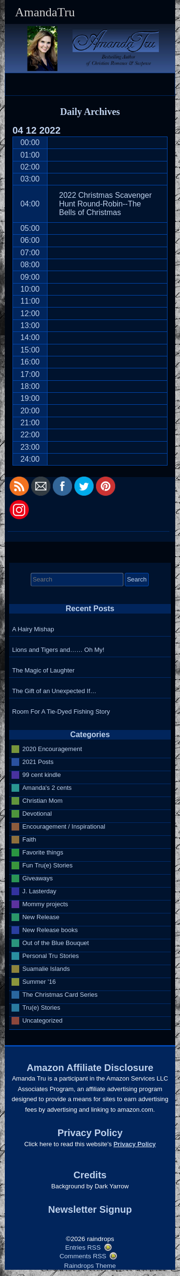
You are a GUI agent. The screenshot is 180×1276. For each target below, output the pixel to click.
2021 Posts (37, 761)
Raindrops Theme (90, 1265)
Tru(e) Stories (41, 1007)
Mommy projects (45, 904)
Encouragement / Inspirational (63, 826)
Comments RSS (83, 1256)
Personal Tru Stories (50, 955)
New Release (40, 917)
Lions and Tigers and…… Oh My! (58, 649)
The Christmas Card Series (59, 994)
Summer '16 (39, 981)
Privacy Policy (134, 1144)
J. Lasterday (39, 891)
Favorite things (42, 852)
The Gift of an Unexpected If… (54, 691)
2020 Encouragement (52, 748)
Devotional (36, 813)
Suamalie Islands (46, 968)
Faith (29, 839)
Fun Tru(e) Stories (47, 865)
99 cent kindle (41, 774)
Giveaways (37, 878)
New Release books (50, 930)
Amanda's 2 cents (47, 787)
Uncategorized (42, 1020)
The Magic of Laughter (43, 670)
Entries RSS (83, 1247)
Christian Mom (42, 800)
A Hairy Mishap (33, 629)
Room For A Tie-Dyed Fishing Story (61, 711)
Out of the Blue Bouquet (55, 942)
